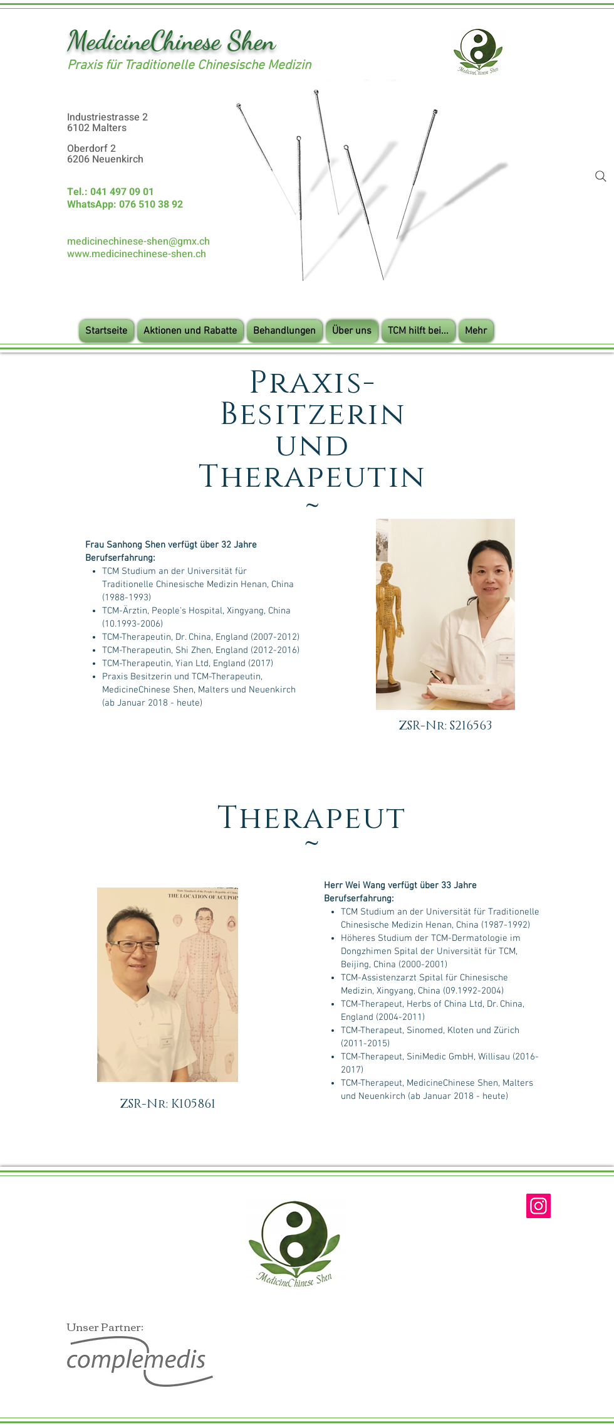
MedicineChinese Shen (171, 40)
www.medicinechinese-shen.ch (136, 254)
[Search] (601, 176)
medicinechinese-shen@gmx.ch (138, 241)
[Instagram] (538, 1206)
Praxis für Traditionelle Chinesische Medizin (189, 65)
